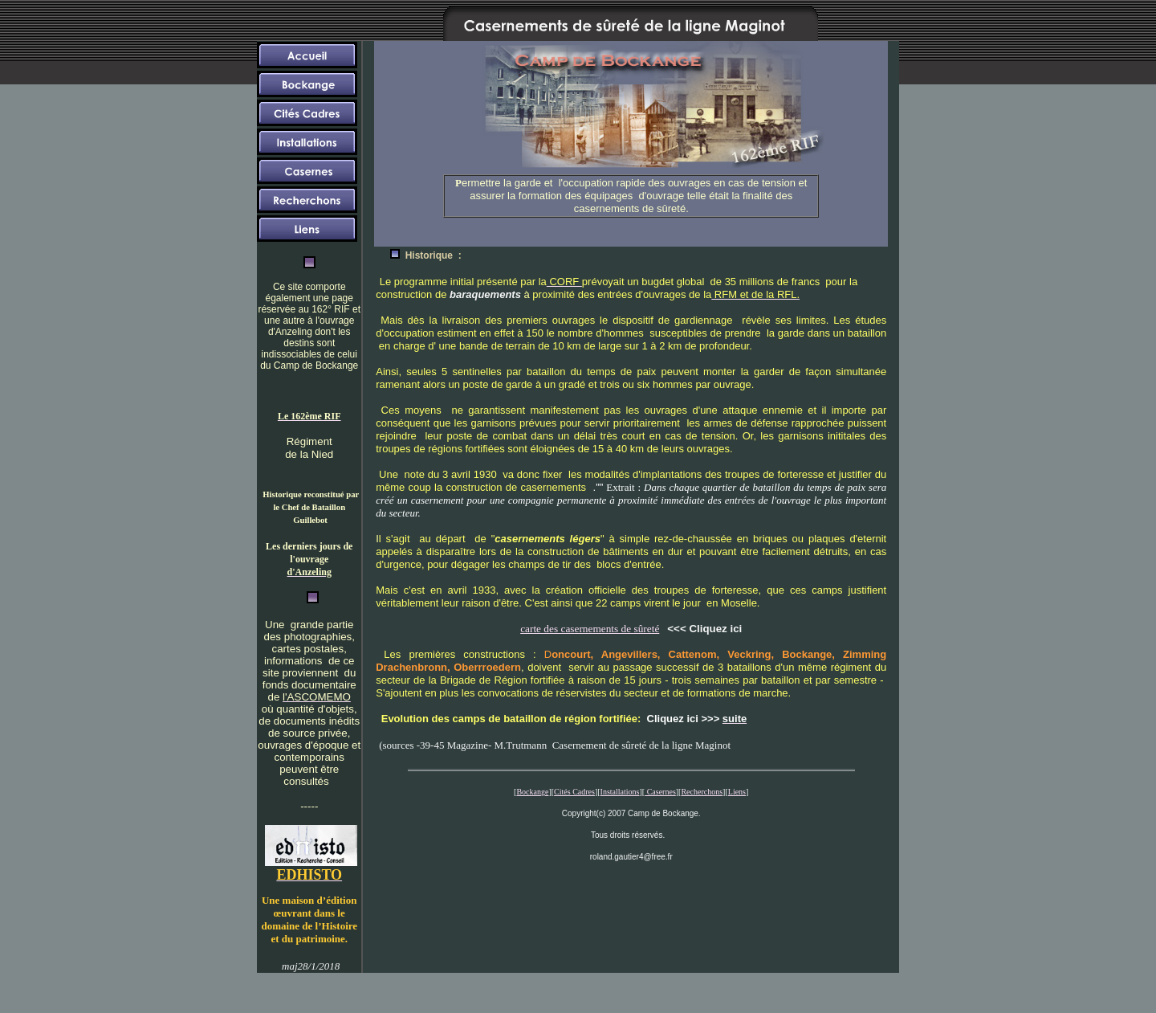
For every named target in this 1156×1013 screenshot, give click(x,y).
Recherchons (701, 791)
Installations (620, 791)
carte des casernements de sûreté (589, 629)
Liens (737, 791)
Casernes (660, 791)
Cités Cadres (574, 791)
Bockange (532, 791)
